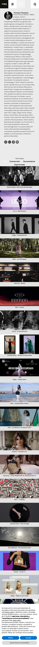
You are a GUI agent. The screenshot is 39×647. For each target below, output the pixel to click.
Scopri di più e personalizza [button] (19, 643)
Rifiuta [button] (10, 638)
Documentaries (29, 161)
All (5, 161)
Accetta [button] (28, 638)
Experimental (19, 165)
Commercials (15, 161)
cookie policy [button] (16, 620)
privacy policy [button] (9, 612)
